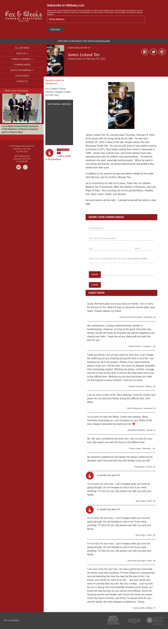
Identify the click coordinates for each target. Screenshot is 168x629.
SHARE (95, 285)
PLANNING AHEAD (22, 64)
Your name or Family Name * (103, 238)
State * (137, 248)
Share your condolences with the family (118, 258)
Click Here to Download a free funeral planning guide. (84, 41)
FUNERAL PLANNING (22, 59)
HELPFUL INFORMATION (22, 70)
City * (91, 248)
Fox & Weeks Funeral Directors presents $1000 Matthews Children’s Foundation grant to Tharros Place (20, 129)
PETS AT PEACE (22, 76)
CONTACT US (22, 81)
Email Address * (96, 228)
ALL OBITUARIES (22, 48)
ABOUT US (22, 53)
